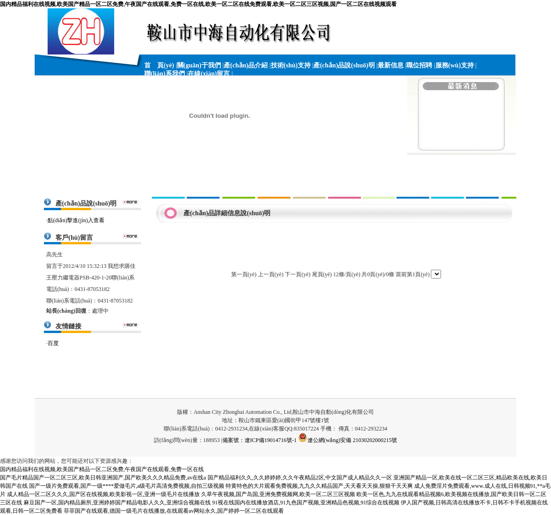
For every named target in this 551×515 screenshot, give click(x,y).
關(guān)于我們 (199, 65)
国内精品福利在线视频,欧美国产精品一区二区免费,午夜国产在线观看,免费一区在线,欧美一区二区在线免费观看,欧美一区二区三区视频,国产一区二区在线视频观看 (198, 4)
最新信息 (391, 65)
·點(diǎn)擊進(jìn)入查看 (75, 220)
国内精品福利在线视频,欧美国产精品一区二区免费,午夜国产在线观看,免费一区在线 (102, 469)
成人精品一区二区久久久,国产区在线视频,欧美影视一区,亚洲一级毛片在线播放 (103, 494)
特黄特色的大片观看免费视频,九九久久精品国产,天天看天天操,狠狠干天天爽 (319, 486)
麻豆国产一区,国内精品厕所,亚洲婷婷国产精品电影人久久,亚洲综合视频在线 (117, 502)
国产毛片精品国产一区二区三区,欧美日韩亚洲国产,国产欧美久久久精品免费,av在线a (103, 477)
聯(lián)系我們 (164, 73)
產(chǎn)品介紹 (246, 65)
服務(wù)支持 (454, 65)
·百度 (52, 343)
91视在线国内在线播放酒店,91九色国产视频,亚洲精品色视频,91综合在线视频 (305, 502)
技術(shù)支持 (291, 65)
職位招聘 (419, 65)
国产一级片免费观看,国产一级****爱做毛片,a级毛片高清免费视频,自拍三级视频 (126, 486)
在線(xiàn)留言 (209, 73)
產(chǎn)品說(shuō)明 (343, 65)
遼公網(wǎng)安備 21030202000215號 (348, 440)
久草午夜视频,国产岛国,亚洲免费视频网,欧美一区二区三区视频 (278, 494)
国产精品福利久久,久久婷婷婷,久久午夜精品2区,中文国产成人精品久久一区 (300, 477)
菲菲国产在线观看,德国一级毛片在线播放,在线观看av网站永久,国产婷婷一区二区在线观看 (174, 511)
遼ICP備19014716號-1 (271, 440)
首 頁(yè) (159, 65)
